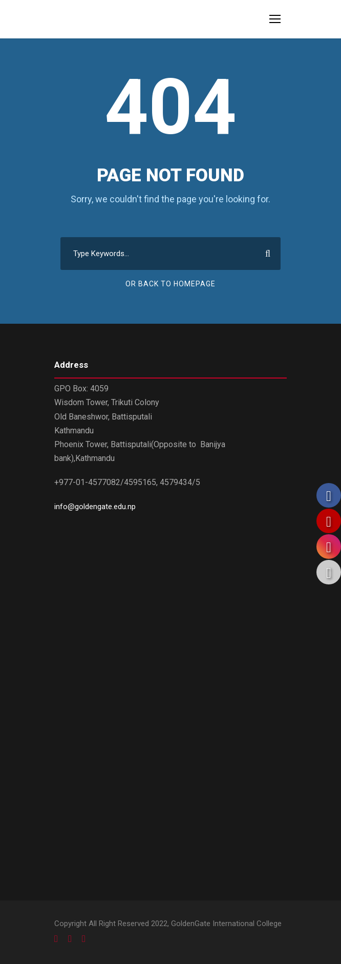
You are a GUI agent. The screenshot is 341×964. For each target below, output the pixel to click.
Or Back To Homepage (170, 284)
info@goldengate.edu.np (95, 506)
